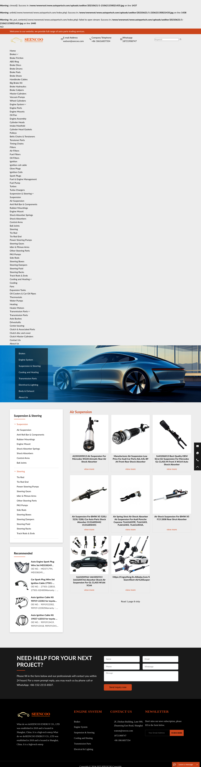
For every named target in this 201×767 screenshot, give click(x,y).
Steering (14, 229)
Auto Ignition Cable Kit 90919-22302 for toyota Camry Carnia (43, 599)
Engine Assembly (18, 118)
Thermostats (16, 297)
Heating (13, 304)
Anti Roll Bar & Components (23, 204)
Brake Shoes (16, 75)
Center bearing (17, 325)
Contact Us (15, 340)
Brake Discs (15, 65)
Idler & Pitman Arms (19, 247)
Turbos (13, 186)
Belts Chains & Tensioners (22, 136)
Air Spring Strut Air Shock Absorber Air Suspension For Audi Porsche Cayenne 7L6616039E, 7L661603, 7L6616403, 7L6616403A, (130, 520)
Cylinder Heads (17, 122)
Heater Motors (17, 307)
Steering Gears (17, 243)
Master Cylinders (18, 93)
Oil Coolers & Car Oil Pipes (23, 293)
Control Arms (16, 222)
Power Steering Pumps (21, 240)
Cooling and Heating (20, 279)
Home (13, 50)
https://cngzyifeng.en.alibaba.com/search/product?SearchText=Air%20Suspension (139, 578)
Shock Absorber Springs (21, 215)
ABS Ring (14, 61)
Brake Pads (15, 72)
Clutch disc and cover (20, 333)
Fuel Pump (15, 182)
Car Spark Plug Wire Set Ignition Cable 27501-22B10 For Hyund (43, 581)
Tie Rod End (15, 236)
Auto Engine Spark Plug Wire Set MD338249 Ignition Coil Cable (42, 563)
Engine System (17, 104)
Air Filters (14, 150)
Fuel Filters (15, 154)
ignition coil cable (18, 165)
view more (89, 469)
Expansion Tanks (18, 290)
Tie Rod (13, 232)
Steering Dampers (18, 264)
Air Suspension (17, 200)
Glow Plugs (15, 168)
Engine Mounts (17, 111)
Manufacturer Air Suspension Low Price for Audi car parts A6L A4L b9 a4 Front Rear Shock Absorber (130, 459)
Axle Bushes (16, 318)
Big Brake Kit (16, 82)
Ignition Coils (16, 172)
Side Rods (14, 257)
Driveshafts (15, 322)
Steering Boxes (17, 261)
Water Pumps (16, 300)
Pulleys (13, 132)
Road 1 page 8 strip (130, 601)
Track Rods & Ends (19, 275)
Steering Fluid (16, 268)
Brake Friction (16, 58)
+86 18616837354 (101, 41)
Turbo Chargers (17, 190)
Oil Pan (13, 115)
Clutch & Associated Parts (22, 329)
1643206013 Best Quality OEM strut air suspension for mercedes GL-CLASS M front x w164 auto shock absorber (172, 460)
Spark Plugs (15, 175)
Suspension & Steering (21, 193)
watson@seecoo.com (123, 731)
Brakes (13, 54)
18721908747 (129, 41)
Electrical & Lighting (28, 384)
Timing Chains (17, 143)
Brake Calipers (17, 90)
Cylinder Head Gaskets (21, 129)
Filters (13, 147)
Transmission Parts (19, 311)
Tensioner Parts (17, 140)
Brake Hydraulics (18, 86)
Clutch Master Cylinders (21, 336)
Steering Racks (17, 272)
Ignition (13, 161)
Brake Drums (16, 68)
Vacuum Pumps (17, 97)
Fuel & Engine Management (23, 179)
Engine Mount (17, 211)
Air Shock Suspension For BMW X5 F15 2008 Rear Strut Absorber (171, 518)
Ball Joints (15, 225)
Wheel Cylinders (18, 100)
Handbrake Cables (18, 79)
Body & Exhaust (26, 391)
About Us (14, 343)
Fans (12, 286)
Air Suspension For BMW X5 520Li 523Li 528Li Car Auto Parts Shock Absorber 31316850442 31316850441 (89, 520)
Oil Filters (14, 158)
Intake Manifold (17, 125)
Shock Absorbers (18, 218)
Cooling (13, 282)
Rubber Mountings (19, 208)
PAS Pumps (15, 254)
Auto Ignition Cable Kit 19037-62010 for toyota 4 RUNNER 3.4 (44, 617)
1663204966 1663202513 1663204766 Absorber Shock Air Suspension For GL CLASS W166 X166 (89, 581)
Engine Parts (16, 108)
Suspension (15, 197)
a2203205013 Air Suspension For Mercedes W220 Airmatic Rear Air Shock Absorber (89, 459)
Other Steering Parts (20, 250)
